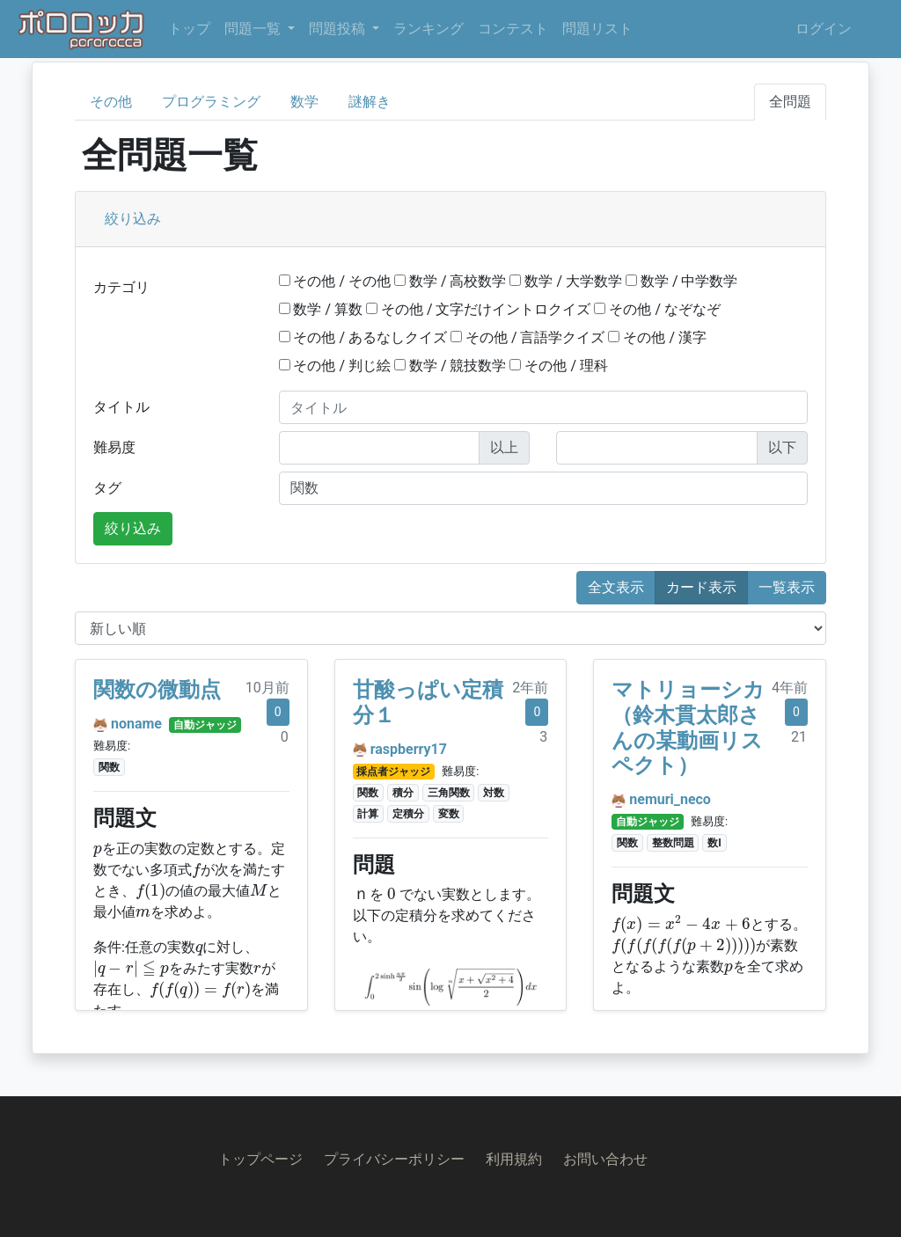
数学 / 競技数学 (450, 365)
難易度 (114, 447)
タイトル (121, 407)
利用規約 (514, 1159)
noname (136, 723)
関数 (109, 767)
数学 (304, 101)
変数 (448, 814)
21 (799, 736)
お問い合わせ (605, 1159)
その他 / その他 (335, 281)
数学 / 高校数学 (450, 281)
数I (714, 843)
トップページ (260, 1159)
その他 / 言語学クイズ (527, 337)
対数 (493, 793)
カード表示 (701, 587)
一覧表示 (786, 587)
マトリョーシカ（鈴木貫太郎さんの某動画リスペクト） (688, 727)
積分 (403, 793)
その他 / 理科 (558, 365)
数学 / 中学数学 (682, 281)
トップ (189, 28)
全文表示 (616, 587)
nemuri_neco (670, 799)
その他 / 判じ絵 (335, 365)
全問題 (790, 101)
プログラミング (211, 101)
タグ (107, 487)
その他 (111, 101)
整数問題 (673, 843)
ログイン (823, 28)
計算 (367, 814)
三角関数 (449, 793)
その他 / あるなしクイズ (363, 337)
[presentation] (97, 851)
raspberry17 (408, 749)
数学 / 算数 (321, 309)
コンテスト (513, 28)
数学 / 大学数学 (565, 281)
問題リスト (597, 28)
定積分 (408, 814)
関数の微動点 (157, 689)
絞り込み (133, 218)
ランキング (428, 28)
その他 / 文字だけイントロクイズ (478, 309)
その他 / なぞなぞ (657, 309)
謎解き (369, 101)
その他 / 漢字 (657, 337)
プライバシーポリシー (394, 1159)
